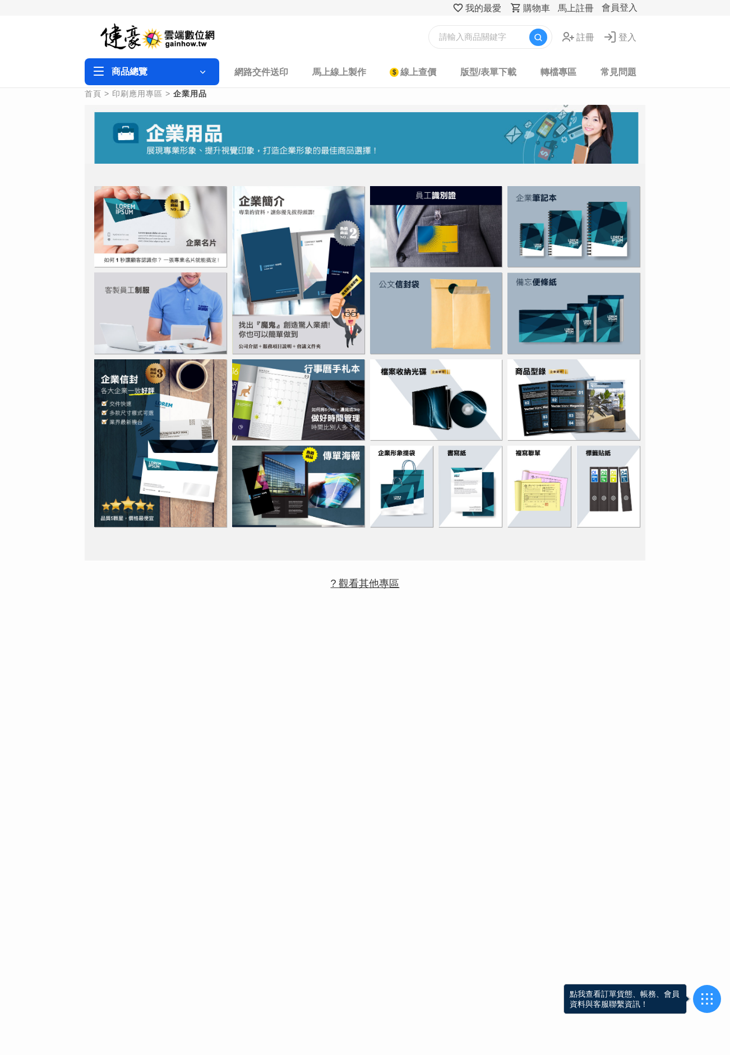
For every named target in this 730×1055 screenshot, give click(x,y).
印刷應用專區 (137, 93)
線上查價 (418, 72)
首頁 (93, 93)
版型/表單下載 (488, 72)
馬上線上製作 (339, 72)
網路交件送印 (261, 72)
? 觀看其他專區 (364, 583)
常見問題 (618, 72)
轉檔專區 (558, 72)
